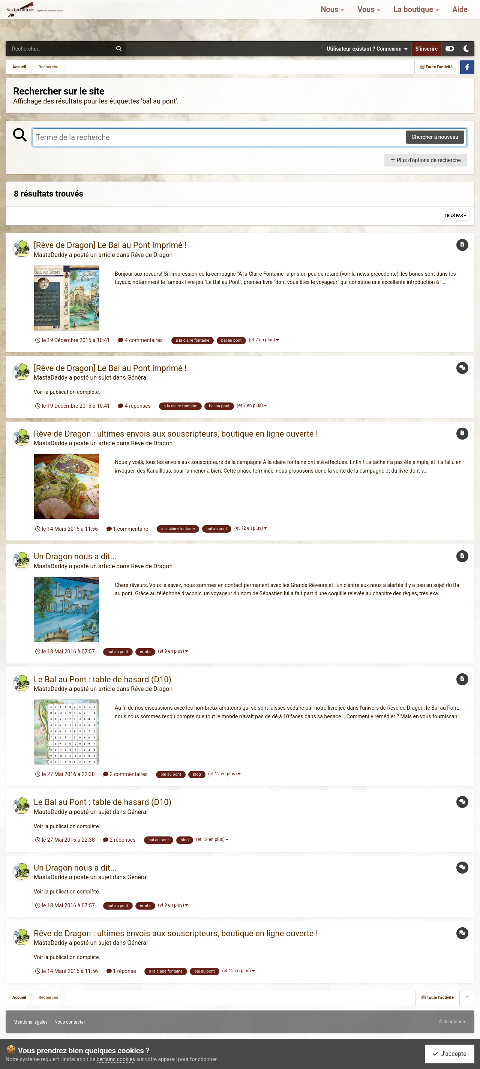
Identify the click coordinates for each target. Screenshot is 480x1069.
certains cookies (116, 1059)
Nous (330, 18)
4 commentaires (140, 340)
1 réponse (121, 971)
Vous (366, 18)
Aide (460, 18)
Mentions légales (31, 1022)
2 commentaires (125, 774)
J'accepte (449, 1053)
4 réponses (134, 406)
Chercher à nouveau (435, 137)
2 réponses (119, 840)
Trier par (455, 215)
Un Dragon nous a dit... (75, 556)
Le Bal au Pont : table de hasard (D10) (102, 679)
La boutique (414, 18)
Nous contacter (69, 1022)
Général (137, 377)
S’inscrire (427, 49)
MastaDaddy (51, 254)
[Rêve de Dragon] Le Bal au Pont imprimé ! (110, 245)
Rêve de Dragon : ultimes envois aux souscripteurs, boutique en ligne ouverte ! (176, 433)
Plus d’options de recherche (425, 160)
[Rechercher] (38, 49)
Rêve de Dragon (151, 254)
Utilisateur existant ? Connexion (367, 49)
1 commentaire (127, 529)
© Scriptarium (452, 1021)
